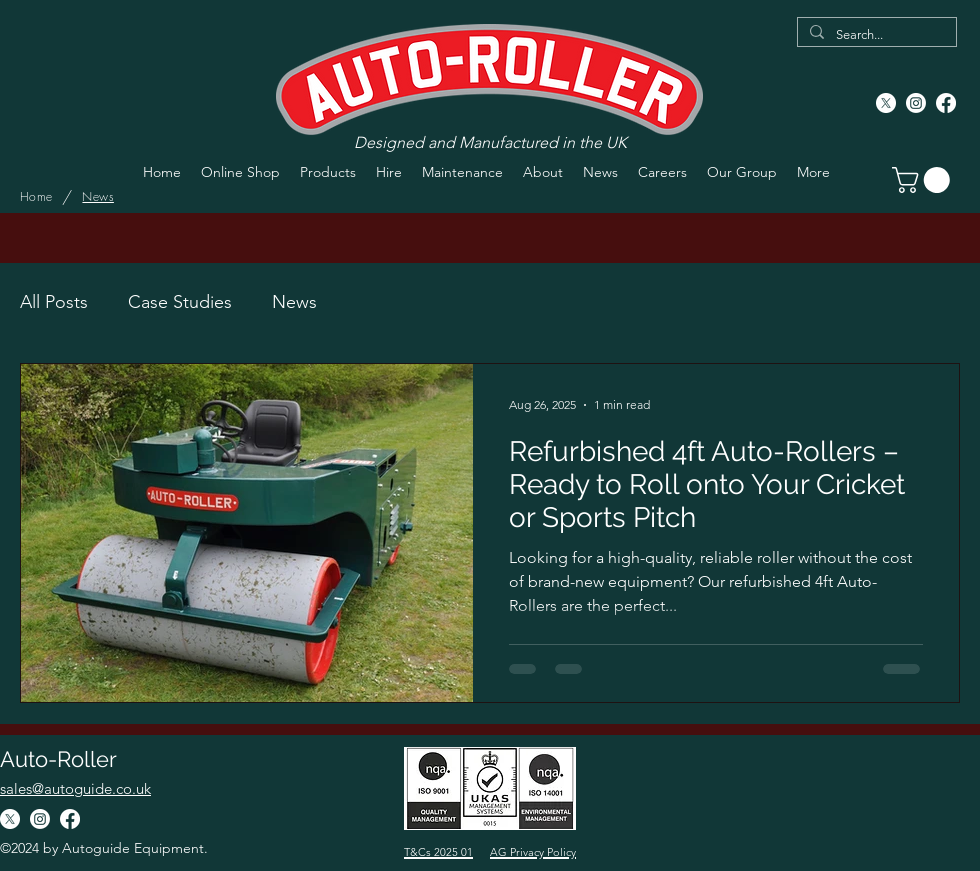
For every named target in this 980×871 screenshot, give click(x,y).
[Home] (36, 197)
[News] (97, 197)
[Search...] (875, 35)
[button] (924, 180)
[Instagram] (916, 103)
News (294, 302)
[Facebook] (946, 103)
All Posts (54, 302)
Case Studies (180, 302)
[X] (886, 103)
